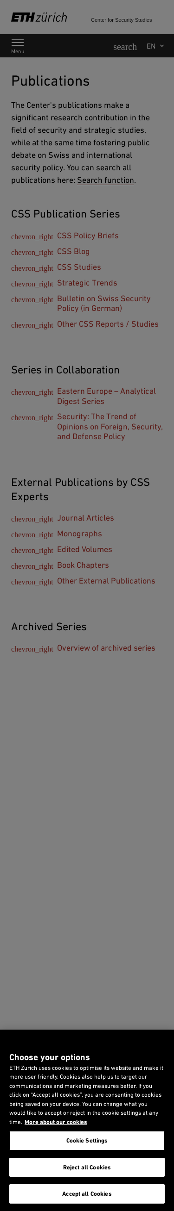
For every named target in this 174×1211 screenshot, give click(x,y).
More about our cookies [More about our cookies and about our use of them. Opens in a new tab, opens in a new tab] (56, 1121)
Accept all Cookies (86, 1193)
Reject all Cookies (87, 1167)
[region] (87, 1120)
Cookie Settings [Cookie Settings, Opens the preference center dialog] (87, 1140)
